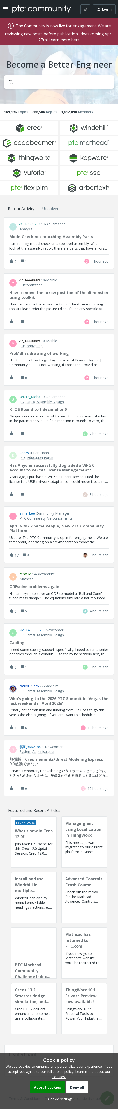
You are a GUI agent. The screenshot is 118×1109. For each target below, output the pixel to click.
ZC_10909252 (29, 224)
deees (24, 453)
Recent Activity (21, 208)
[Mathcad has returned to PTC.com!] (84, 953)
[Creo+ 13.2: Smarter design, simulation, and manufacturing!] (34, 1008)
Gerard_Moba (29, 397)
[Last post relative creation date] (100, 261)
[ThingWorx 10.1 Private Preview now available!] (84, 1008)
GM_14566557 (30, 630)
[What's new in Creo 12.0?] (34, 842)
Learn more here (64, 39)
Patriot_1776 (29, 686)
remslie (25, 574)
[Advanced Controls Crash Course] (84, 897)
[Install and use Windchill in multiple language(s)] (34, 897)
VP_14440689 (29, 280)
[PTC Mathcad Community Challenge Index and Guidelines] (34, 953)
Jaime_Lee (27, 513)
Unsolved (50, 208)
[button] (59, 1099)
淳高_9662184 (30, 747)
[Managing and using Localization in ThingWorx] (84, 842)
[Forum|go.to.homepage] (41, 9)
